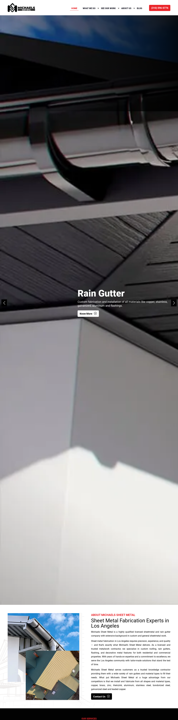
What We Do (89, 8)
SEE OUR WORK (108, 8)
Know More (88, 313)
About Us (126, 8)
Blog (139, 8)
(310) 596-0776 (159, 7)
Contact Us (101, 696)
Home (74, 8)
